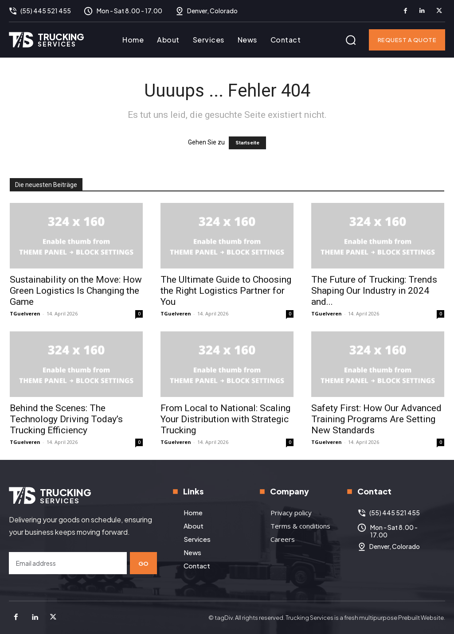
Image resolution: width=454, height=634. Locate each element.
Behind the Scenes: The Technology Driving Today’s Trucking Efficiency (66, 419)
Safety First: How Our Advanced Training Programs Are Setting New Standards (376, 419)
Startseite (247, 143)
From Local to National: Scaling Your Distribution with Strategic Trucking (225, 419)
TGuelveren (25, 313)
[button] (350, 39)
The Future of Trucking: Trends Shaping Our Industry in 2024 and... (374, 290)
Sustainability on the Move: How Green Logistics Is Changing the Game (76, 290)
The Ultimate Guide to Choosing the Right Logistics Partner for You (225, 290)
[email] (68, 563)
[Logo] (46, 39)
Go (143, 562)
